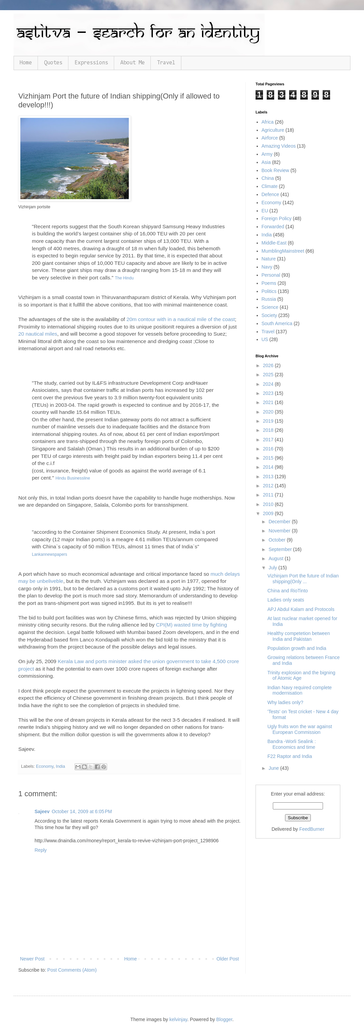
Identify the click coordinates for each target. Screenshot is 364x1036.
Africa (268, 122)
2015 (269, 458)
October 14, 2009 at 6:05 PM (82, 811)
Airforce (270, 138)
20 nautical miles (37, 334)
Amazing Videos (279, 146)
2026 (269, 365)
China (268, 178)
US (265, 339)
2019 (269, 421)
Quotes (53, 63)
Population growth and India (296, 648)
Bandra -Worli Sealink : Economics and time (291, 744)
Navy (267, 267)
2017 (269, 439)
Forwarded (273, 226)
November (279, 530)
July (273, 567)
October (277, 540)
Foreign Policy (277, 218)
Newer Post (32, 958)
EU (265, 210)
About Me (132, 63)
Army (267, 154)
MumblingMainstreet (283, 251)
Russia (269, 299)
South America (277, 323)
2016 (269, 448)
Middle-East (274, 243)
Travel (166, 63)
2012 (269, 485)
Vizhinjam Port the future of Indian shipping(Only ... (303, 578)
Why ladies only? (285, 702)
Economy (45, 766)
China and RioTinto (287, 590)
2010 (269, 504)
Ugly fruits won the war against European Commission (299, 729)
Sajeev (42, 811)
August (276, 558)
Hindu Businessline (73, 478)
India (60, 766)
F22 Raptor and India (289, 756)
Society (269, 315)
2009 (269, 513)
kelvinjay (178, 1019)
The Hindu (124, 278)
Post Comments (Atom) (72, 970)
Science (270, 307)
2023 (269, 393)
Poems (269, 283)
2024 (269, 384)
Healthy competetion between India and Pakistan (298, 636)
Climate (270, 186)
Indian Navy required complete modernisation (299, 690)
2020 (269, 412)
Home (26, 63)
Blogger (224, 1019)
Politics (269, 291)
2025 (269, 374)
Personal (271, 275)
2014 (269, 467)
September (280, 549)
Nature (269, 258)
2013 (269, 476)
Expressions (91, 63)
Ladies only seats (285, 599)
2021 (269, 402)
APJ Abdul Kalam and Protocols (301, 609)
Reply (41, 850)
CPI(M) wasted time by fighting (191, 625)
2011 (269, 495)
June (274, 768)
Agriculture (273, 130)
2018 (269, 430)
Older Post (228, 958)
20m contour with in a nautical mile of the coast (180, 319)
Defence (270, 194)
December (279, 521)
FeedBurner (311, 829)
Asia (266, 162)
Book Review (275, 170)
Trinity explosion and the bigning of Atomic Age (301, 675)
